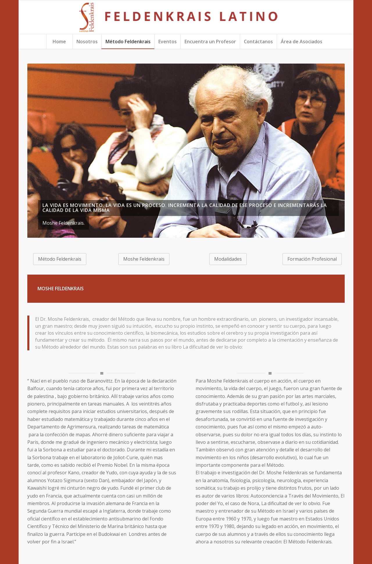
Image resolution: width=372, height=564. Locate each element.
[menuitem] (59, 41)
